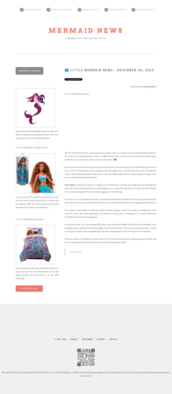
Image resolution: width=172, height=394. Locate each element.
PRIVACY (74, 339)
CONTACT (113, 339)
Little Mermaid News (91, 70)
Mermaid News (86, 30)
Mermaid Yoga (30, 288)
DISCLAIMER (87, 339)
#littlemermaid (76, 252)
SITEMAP (101, 339)
